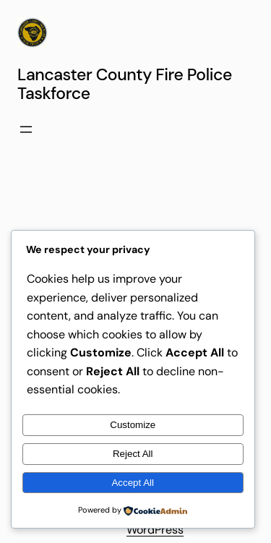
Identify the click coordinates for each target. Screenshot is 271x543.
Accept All (132, 482)
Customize (132, 424)
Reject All (133, 453)
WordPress (155, 529)
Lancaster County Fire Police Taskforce (124, 84)
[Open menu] (26, 129)
